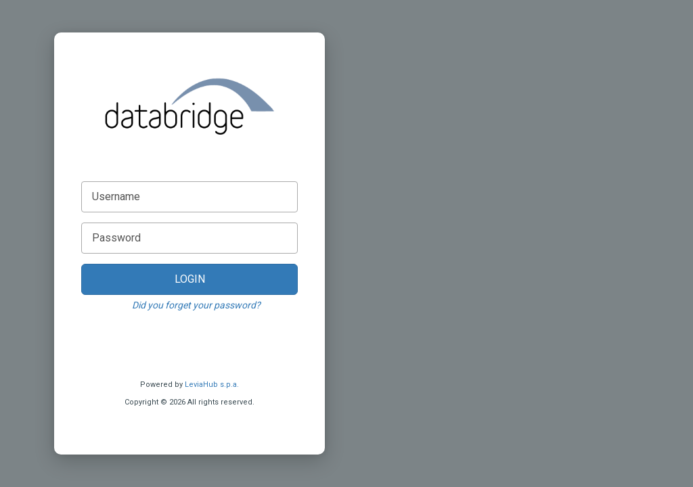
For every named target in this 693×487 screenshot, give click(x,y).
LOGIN (190, 279)
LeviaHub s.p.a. (212, 384)
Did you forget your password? (196, 305)
